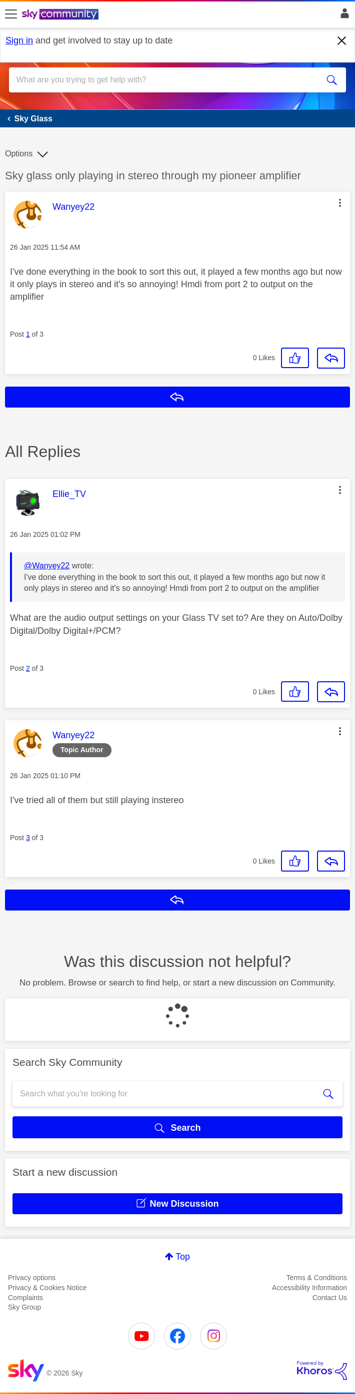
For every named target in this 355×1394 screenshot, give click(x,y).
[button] (340, 203)
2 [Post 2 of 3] (28, 668)
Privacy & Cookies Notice (47, 1288)
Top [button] (183, 1257)
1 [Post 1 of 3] (28, 334)
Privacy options (32, 1278)
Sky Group (24, 1307)
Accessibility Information (309, 1288)
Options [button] (18, 153)
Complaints (25, 1298)
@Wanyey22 (47, 565)
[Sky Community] (61, 14)
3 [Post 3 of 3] (28, 838)
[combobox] (160, 79)
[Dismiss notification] (342, 41)
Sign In (343, 15)
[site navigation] (11, 14)
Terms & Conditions (316, 1278)
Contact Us (329, 1298)
